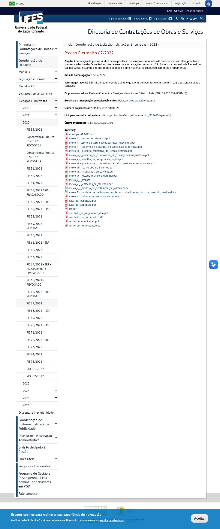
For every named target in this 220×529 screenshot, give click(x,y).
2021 (26, 115)
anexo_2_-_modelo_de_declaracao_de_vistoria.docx (98, 188)
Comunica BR (115, 3)
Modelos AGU (27, 86)
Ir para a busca (163, 18)
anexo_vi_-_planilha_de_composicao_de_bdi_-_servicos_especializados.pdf (111, 163)
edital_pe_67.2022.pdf (81, 134)
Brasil (20, 3)
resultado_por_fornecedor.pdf (86, 217)
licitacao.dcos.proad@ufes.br (136, 100)
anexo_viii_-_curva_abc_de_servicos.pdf (91, 171)
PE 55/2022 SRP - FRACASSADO (38, 192)
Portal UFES (174, 11)
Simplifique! (94, 3)
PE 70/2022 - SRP (38, 325)
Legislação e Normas (32, 79)
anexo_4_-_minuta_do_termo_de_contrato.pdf (95, 196)
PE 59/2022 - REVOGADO (35, 226)
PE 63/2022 (34, 257)
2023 (26, 383)
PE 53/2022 (34, 129)
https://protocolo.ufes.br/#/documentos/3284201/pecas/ (136, 115)
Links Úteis (26, 459)
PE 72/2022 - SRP (38, 340)
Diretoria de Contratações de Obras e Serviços (36, 48)
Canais (197, 3)
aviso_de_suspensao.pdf (82, 205)
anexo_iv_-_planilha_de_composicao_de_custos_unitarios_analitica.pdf (109, 155)
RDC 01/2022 (35, 369)
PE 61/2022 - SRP (38, 242)
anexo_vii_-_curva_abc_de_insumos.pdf (91, 167)
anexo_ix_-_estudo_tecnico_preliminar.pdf (93, 175)
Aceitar (199, 519)
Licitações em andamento (35, 93)
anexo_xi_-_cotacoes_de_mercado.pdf (90, 184)
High (182, 18)
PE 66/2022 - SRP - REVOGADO (39, 294)
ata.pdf (72, 209)
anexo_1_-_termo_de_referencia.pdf (89, 138)
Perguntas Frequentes (34, 466)
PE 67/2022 (34, 303)
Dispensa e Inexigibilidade (36, 412)
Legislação (180, 3)
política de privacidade (112, 520)
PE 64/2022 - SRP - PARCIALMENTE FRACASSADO (39, 268)
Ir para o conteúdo (120, 18)
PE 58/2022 (34, 216)
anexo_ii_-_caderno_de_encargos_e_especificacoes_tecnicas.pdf (105, 147)
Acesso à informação (157, 3)
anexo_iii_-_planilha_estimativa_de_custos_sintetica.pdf (100, 151)
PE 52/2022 (34, 176)
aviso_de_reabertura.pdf (82, 201)
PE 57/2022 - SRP (38, 209)
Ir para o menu (142, 18)
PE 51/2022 (34, 168)
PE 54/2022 (34, 183)
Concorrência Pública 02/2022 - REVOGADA (40, 157)
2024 (26, 391)
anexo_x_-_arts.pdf (79, 180)
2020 (26, 108)
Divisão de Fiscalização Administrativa (35, 438)
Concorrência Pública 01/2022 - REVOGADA (40, 141)
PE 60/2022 (34, 235)
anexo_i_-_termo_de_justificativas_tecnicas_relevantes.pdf (102, 143)
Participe (134, 3)
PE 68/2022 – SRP (38, 311)
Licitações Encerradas (131, 44)
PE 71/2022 (34, 332)
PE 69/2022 (34, 318)
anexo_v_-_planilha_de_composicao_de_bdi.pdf (96, 159)
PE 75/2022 (34, 362)
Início (68, 44)
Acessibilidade (177, 18)
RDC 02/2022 (35, 376)
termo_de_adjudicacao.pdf (84, 221)
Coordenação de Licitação (94, 44)
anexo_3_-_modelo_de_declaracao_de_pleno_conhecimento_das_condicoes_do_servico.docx (122, 192)
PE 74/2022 (34, 354)
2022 (153, 44)
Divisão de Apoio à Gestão (31, 449)
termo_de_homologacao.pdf (85, 225)
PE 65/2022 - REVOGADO (35, 282)
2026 (26, 405)
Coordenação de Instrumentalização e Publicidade (33, 424)
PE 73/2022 (34, 347)
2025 (26, 398)
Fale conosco (194, 11)
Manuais (24, 72)
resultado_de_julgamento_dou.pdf (88, 213)
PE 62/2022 (34, 250)
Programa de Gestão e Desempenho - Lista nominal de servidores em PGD (34, 479)
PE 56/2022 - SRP (38, 202)
